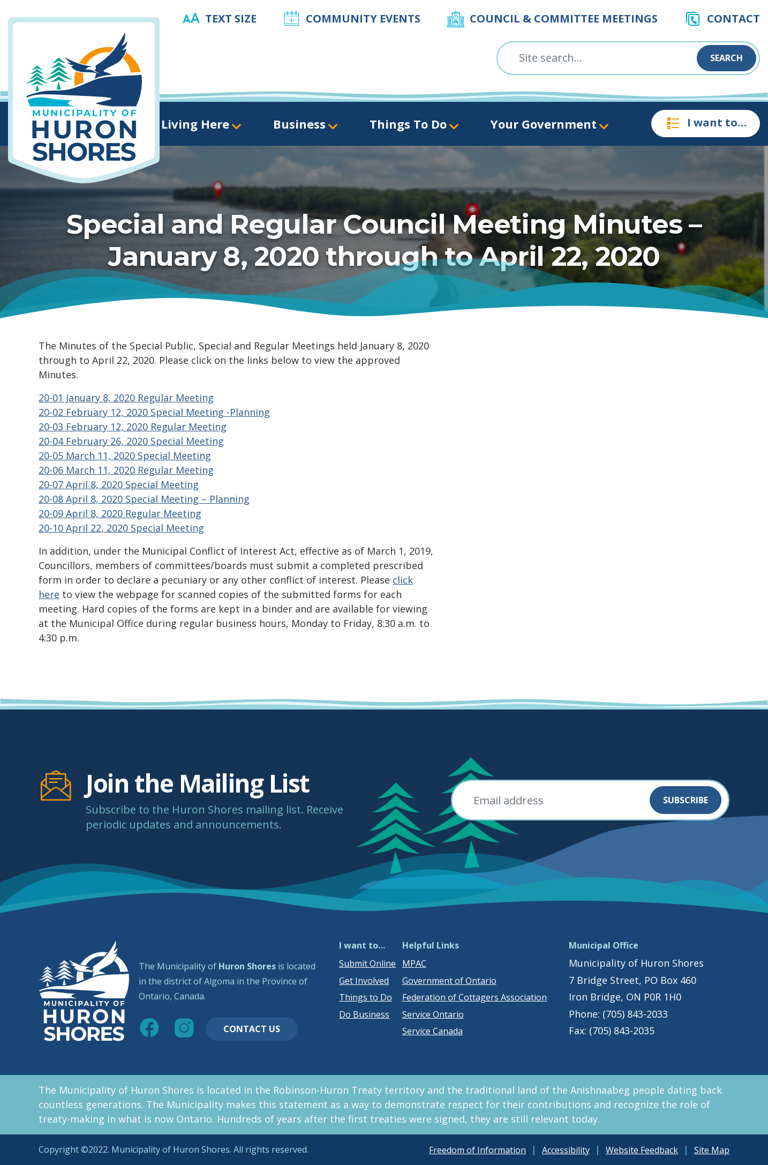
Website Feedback (642, 1150)
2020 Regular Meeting (164, 470)
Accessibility (566, 1150)
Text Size (231, 18)
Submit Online (367, 963)
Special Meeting (187, 441)
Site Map (711, 1150)
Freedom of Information (477, 1150)
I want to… (706, 123)
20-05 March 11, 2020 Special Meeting (125, 455)
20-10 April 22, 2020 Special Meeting (121, 527)
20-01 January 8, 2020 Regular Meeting (126, 397)
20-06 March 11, (76, 470)
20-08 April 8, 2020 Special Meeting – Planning (144, 498)
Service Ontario (433, 1014)
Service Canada (432, 1031)
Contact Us (251, 1029)
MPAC (414, 963)
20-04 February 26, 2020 (94, 441)
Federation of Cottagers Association (474, 997)
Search (726, 58)
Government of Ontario (449, 981)
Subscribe (685, 800)
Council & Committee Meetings (564, 18)
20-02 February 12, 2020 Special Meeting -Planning (154, 412)
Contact (733, 18)
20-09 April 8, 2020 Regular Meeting (120, 513)
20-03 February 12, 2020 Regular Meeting (133, 426)
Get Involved (364, 981)
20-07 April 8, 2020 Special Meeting (119, 484)
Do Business (364, 1014)
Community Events (363, 18)
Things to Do (365, 997)
